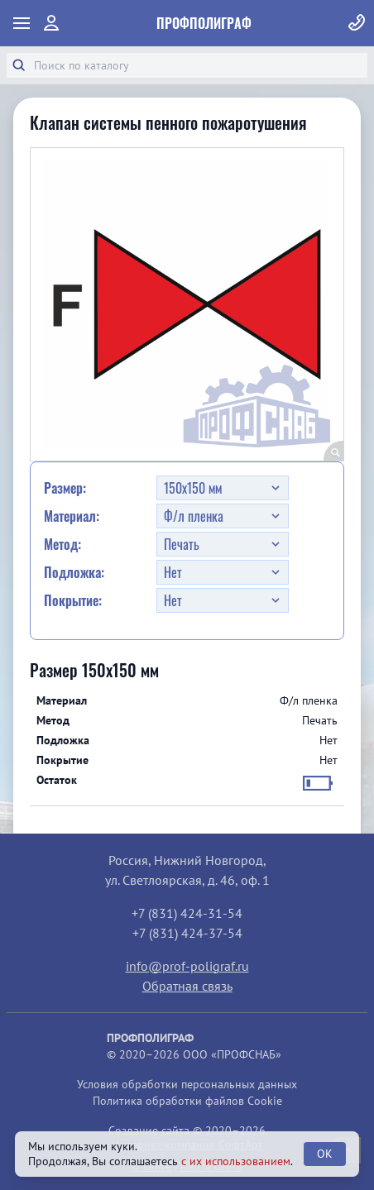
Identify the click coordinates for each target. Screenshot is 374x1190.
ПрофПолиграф (204, 23)
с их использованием (235, 1161)
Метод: (62, 544)
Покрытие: (73, 600)
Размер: (65, 488)
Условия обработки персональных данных (187, 1084)
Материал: (71, 516)
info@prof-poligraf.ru (187, 966)
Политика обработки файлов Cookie (187, 1100)
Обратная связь (187, 985)
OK (325, 1153)
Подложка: (74, 572)
